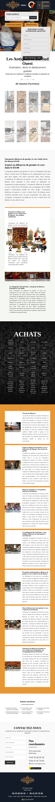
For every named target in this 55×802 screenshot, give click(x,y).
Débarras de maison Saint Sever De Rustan (12, 708)
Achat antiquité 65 (21, 130)
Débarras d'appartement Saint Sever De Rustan (12, 712)
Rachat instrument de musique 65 (33, 130)
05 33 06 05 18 (45, 3)
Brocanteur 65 (46, 130)
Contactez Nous (31, 24)
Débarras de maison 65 (34, 101)
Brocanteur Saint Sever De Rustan (44, 712)
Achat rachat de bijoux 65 (21, 101)
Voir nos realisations (13, 24)
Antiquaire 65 (10, 100)
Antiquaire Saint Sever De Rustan (43, 708)
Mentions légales (40, 796)
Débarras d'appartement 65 (10, 130)
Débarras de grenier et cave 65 (45, 101)
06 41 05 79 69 (45, 7)
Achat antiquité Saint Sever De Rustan (27, 712)
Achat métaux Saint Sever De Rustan (27, 708)
